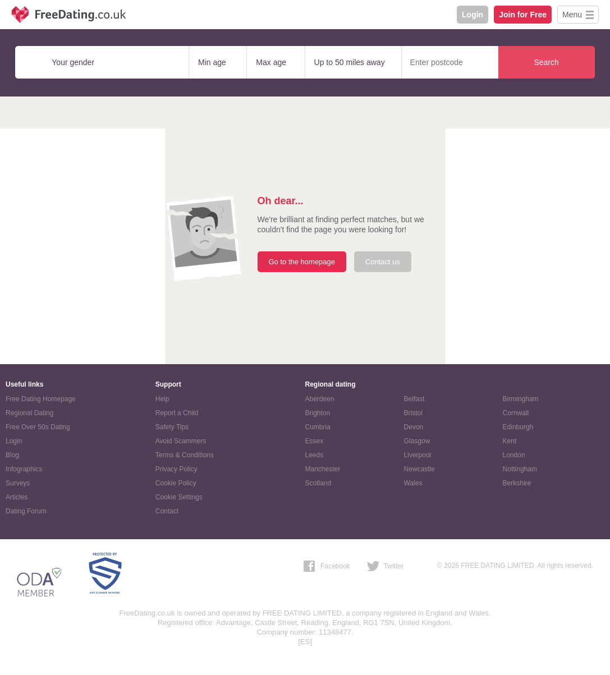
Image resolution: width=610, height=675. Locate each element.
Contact (166, 511)
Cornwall (516, 413)
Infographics (24, 469)
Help (162, 399)
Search (546, 62)
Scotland (318, 483)
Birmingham (521, 399)
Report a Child (177, 413)
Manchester (323, 469)
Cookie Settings (179, 497)
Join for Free (523, 14)
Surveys (18, 483)
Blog (12, 455)
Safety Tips (172, 427)
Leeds (314, 455)
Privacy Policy (176, 469)
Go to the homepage (302, 262)
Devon (414, 427)
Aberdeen (319, 399)
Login (472, 14)
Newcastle (419, 469)
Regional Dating (29, 413)
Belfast (414, 399)
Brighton (318, 413)
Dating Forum (26, 511)
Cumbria (318, 427)
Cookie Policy (175, 483)
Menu (572, 14)
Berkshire (517, 483)
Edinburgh (518, 427)
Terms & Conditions (184, 455)
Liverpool (418, 455)
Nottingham (520, 469)
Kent (510, 441)
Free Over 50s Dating (38, 427)
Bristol (413, 413)
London (514, 455)
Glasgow (417, 441)
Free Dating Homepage (41, 399)
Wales (413, 483)
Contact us (382, 262)
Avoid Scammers (180, 441)
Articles (16, 497)
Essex (314, 441)
